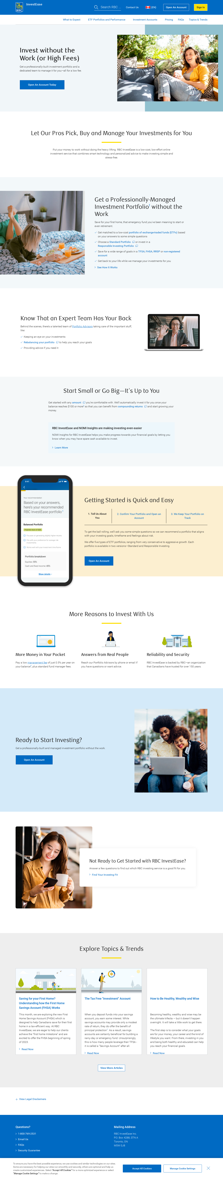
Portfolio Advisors (82, 326)
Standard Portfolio (120, 242)
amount (76, 403)
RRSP (156, 251)
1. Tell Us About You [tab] (97, 515)
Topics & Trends (198, 19)
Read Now (27, 1053)
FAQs (181, 19)
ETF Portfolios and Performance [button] (107, 19)
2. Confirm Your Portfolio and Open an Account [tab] (139, 515)
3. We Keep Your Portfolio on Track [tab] (187, 515)
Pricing (169, 19)
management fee (37, 662)
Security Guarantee (29, 1150)
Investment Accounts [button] (145, 19)
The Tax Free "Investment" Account (108, 998)
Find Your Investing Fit (105, 874)
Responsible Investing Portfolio (116, 245)
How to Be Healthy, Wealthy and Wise (174, 998)
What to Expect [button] (72, 19)
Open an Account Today (38, 84)
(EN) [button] (151, 7)
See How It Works (107, 267)
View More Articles (111, 1071)
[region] (111, 1168)
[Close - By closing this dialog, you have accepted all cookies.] (208, 1168)
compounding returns (130, 406)
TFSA (141, 251)
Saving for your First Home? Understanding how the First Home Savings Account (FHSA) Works (42, 1003)
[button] (107, 7)
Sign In (201, 7)
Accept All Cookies (142, 1168)
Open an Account (176, 7)
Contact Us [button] (132, 7)
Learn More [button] (61, 447)
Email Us (23, 1139)
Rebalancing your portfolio (39, 342)
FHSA (149, 251)
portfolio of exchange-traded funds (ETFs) (153, 232)
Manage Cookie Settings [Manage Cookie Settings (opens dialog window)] (182, 1168)
